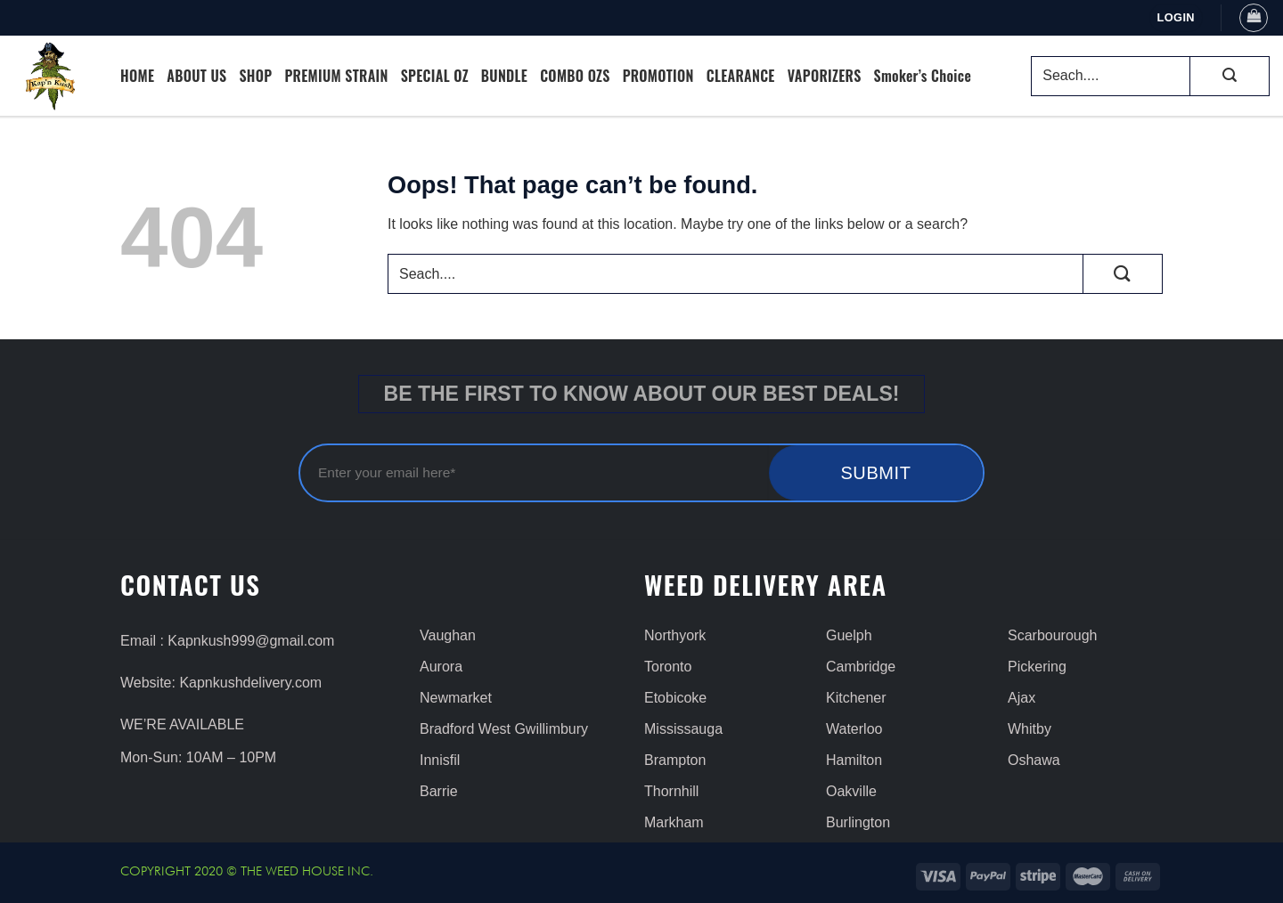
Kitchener (856, 697)
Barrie (439, 791)
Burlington (858, 822)
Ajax (1021, 697)
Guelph (849, 635)
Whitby (1029, 728)
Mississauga (683, 728)
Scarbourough (1053, 635)
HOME (137, 75)
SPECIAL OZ (435, 75)
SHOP (255, 75)
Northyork (675, 635)
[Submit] (1229, 76)
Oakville (851, 791)
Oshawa (1034, 760)
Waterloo (854, 728)
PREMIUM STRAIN (336, 75)
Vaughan (448, 635)
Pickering (1037, 666)
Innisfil (440, 760)
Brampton (675, 760)
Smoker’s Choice (923, 75)
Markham (674, 822)
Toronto (667, 666)
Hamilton (854, 760)
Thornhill (671, 791)
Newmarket (456, 697)
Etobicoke (675, 697)
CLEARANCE (741, 75)
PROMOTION (658, 75)
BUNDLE (504, 75)
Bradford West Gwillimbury (504, 728)
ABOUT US (196, 75)
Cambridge (860, 666)
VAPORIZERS (825, 75)
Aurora (441, 666)
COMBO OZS (574, 75)
